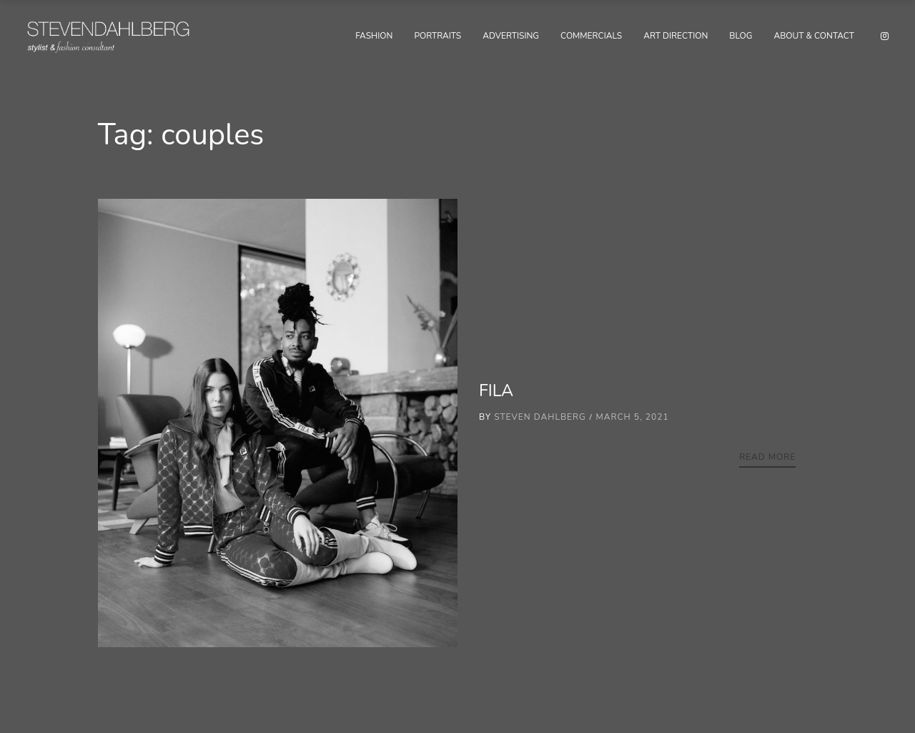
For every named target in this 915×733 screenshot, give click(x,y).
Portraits (437, 35)
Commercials (591, 35)
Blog (740, 35)
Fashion (373, 35)
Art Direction (675, 35)
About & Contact (813, 35)
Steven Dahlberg (540, 417)
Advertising (511, 35)
